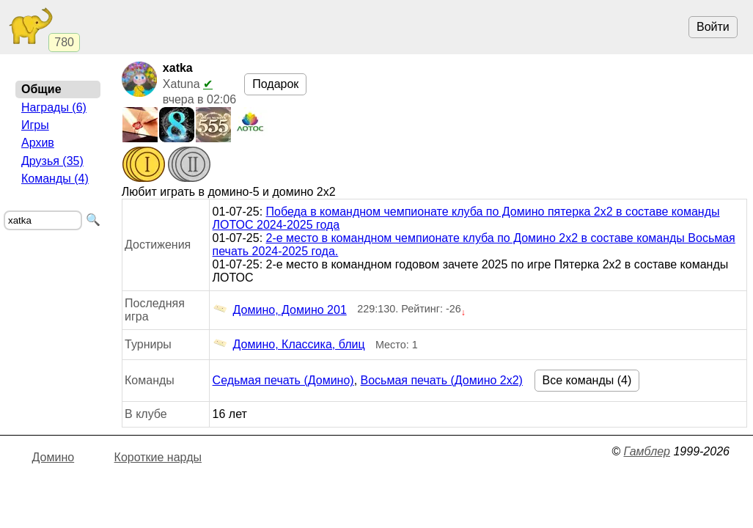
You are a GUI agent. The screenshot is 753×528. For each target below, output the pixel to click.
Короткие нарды (158, 457)
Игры (35, 125)
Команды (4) (55, 178)
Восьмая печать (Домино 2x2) (442, 380)
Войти (713, 27)
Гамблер (646, 451)
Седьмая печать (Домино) (283, 380)
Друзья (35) (52, 161)
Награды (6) (54, 107)
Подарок (275, 84)
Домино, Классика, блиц (289, 344)
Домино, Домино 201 (280, 310)
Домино (53, 457)
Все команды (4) (587, 380)
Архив (37, 142)
